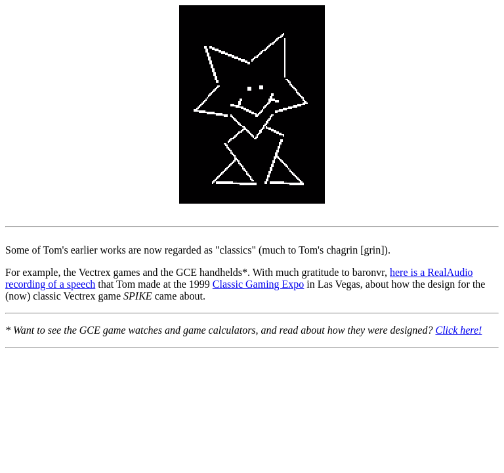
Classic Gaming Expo (258, 284)
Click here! (458, 330)
